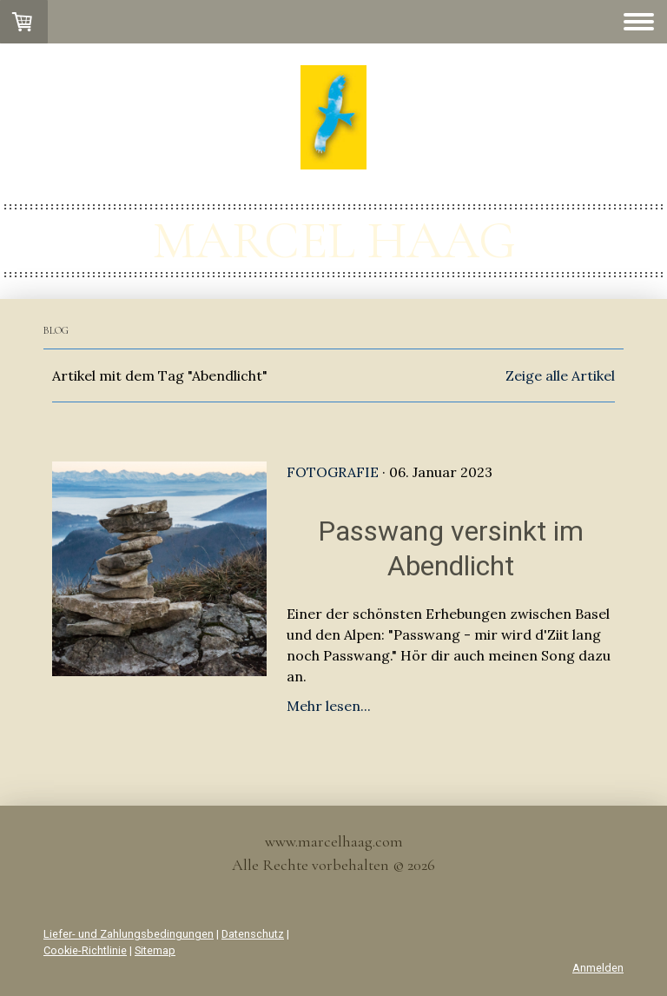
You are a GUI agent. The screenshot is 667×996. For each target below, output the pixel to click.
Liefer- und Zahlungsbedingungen (128, 933)
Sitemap (155, 950)
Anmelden (598, 967)
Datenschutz (252, 933)
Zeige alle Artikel (560, 375)
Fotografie (333, 472)
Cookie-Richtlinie (85, 950)
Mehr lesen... (329, 705)
